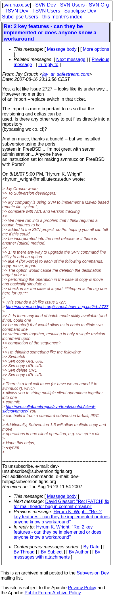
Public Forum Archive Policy (53, 592)
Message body (61, 49)
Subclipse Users (20, 17)
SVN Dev (45, 5)
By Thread (24, 552)
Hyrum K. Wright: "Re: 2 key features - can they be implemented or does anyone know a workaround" (62, 516)
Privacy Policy (82, 587)
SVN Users (72, 5)
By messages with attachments (57, 554)
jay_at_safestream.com (65, 74)
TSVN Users (46, 11)
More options (96, 49)
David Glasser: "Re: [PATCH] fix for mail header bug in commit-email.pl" (61, 504)
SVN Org (99, 5)
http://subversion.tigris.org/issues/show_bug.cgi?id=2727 (57, 306)
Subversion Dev (93, 572)
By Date (91, 546)
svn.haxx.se (16, 5)
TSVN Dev (16, 11)
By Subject (51, 552)
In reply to (48, 64)
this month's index (62, 17)
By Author (78, 552)
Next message (70, 59)
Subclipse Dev (80, 11)
